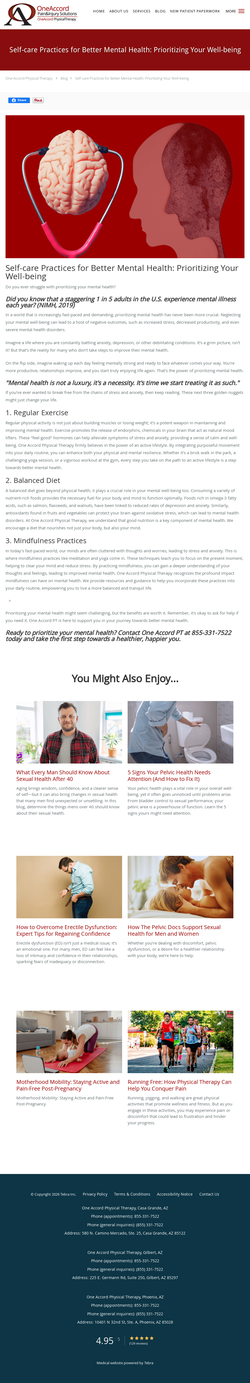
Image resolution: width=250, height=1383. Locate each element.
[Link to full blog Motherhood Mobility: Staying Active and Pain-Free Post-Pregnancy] (69, 1053)
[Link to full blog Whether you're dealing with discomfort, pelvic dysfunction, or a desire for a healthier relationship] (180, 898)
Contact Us (209, 1194)
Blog (64, 78)
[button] (241, 11)
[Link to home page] (39, 14)
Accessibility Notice (175, 1194)
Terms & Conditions (132, 1194)
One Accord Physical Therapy (29, 78)
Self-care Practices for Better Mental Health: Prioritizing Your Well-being (132, 78)
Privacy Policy (95, 1194)
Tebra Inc (67, 1194)
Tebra (148, 1362)
